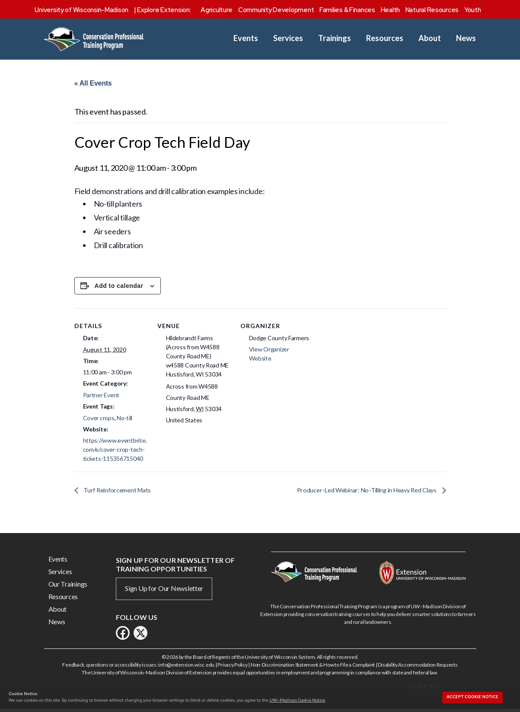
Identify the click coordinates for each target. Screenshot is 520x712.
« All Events (93, 83)
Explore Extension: (164, 10)
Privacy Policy (232, 667)
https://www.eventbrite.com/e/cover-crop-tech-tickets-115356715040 (115, 451)
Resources (384, 38)
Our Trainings (68, 586)
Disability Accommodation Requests (417, 667)
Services (288, 38)
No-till (124, 419)
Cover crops (99, 419)
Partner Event (101, 397)
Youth (472, 10)
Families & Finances (347, 10)
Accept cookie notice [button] (472, 696)
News (466, 38)
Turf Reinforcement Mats (120, 492)
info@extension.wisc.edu (186, 667)
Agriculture (217, 10)
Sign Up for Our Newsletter (164, 591)
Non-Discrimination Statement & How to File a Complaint (313, 667)
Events (245, 38)
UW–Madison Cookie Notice (297, 699)
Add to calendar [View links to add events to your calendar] (119, 287)
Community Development (276, 10)
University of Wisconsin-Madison (81, 10)
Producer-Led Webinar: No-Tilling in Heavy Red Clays (360, 492)
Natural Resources (432, 10)
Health (390, 10)
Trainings (334, 38)
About (429, 38)
